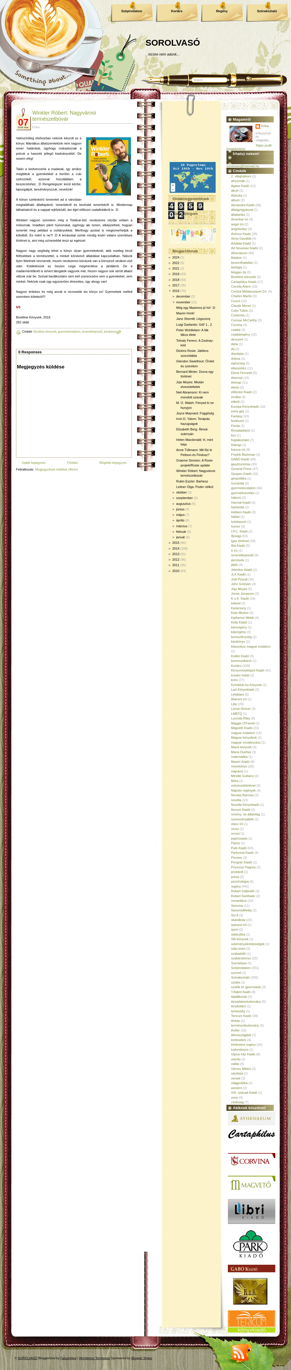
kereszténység (241, 637)
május (180, 514)
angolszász (239, 229)
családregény (240, 334)
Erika (265, 126)
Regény (222, 11)
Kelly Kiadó (239, 622)
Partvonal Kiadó (242, 852)
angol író (237, 224)
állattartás (238, 214)
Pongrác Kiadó (241, 862)
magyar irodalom (243, 733)
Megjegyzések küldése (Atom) (56, 469)
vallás (235, 1064)
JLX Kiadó (238, 574)
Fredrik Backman (243, 454)
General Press (241, 469)
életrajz (236, 382)
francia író (238, 449)
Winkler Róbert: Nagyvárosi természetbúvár (64, 116)
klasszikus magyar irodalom (250, 646)
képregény (238, 632)
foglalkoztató (240, 440)
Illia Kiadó (238, 545)
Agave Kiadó (240, 186)
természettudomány (245, 1025)
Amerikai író (239, 219)
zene (234, 1097)
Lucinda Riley (240, 718)
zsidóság (237, 1102)
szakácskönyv (241, 958)
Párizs (235, 843)
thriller (235, 1030)
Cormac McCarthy (244, 320)
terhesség (238, 1011)
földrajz (236, 445)
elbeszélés (238, 368)
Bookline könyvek (44, 331)
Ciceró (235, 301)
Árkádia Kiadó (241, 243)
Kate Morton (240, 612)
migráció (237, 771)
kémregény (239, 627)
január (180, 537)
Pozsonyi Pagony (243, 867)
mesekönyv (239, 766)
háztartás (237, 507)
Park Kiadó (239, 848)
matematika (239, 756)
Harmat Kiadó (241, 502)
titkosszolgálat (241, 1035)
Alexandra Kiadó (243, 205)
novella (236, 800)
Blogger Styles (142, 1358)
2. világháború (241, 176)
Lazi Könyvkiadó (242, 689)
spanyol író (239, 925)
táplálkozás (239, 996)
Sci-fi (234, 915)
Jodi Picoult (239, 579)
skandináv (238, 920)
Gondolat (237, 483)
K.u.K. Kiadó (240, 598)
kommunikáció (241, 660)
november (183, 302)
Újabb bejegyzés (33, 462)
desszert (237, 339)
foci (233, 435)
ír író (234, 550)
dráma (235, 358)
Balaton (236, 257)
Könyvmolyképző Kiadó (247, 670)
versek (235, 1078)
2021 (175, 268)
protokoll (237, 872)
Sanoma (237, 905)
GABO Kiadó (240, 459)
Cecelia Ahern (241, 286)
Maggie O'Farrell (243, 723)
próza (235, 877)
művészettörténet (243, 785)
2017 (175, 285)
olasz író (237, 824)
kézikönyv (110, 331)
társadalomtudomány (246, 1001)
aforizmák (238, 181)
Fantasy (236, 416)
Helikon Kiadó (241, 512)
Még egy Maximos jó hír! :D (195, 307)
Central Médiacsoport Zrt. (249, 291)
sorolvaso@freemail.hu (242, 166)
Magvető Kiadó (241, 728)
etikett (235, 401)
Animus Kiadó (241, 234)
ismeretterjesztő (92, 331)
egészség (238, 363)
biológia (236, 267)
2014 (175, 548)
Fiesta (235, 425)
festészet (237, 421)
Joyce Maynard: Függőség (195, 413)
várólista (237, 1073)
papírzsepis (239, 838)
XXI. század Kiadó (244, 1092)
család (235, 330)
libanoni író (239, 699)
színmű (236, 973)
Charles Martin (241, 296)
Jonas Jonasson (242, 593)
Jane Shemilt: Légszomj (193, 318)
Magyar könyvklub (244, 737)
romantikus (239, 900)
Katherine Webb (242, 617)
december (183, 296)
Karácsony (238, 608)
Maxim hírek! (185, 313)
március (181, 526)
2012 (175, 559)
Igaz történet (240, 541)
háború (236, 497)
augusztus (183, 503)
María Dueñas (241, 752)
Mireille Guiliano (242, 776)
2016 (175, 291)
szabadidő (238, 953)
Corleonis (237, 315)
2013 (175, 554)
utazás (235, 1059)
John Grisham (241, 584)
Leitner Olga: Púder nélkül (194, 487)
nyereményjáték (242, 819)
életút (235, 387)
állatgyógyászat (242, 209)
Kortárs (176, 11)
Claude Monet (241, 305)
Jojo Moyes (239, 589)
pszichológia (240, 881)
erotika (236, 397)
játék (234, 564)
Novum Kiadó (240, 809)
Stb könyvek (240, 939)
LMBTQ (236, 713)
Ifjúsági (236, 536)
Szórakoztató (267, 11)
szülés (235, 982)
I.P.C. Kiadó (239, 531)
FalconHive (69, 1358)
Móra (234, 781)
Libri (234, 704)
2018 (175, 280)
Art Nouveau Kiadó (244, 248)
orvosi (235, 833)
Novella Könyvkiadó (245, 804)
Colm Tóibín (239, 310)
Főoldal (72, 462)
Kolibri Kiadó (240, 656)
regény (236, 886)
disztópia (237, 353)
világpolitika (239, 1083)
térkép (235, 1020)
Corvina (236, 325)
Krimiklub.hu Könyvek (246, 685)
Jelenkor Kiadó (241, 569)
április (180, 520)
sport (234, 929)
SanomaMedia (241, 910)
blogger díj (238, 272)
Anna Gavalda (241, 238)
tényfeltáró (238, 1006)
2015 (175, 542)
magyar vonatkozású (246, 742)
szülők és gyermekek (246, 987)
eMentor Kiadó (241, 392)
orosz (235, 829)
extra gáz (237, 411)
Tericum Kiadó (241, 1016)
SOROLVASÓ (173, 42)
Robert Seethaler (243, 896)
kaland (235, 603)
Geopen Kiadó (241, 473)
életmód (236, 378)
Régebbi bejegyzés (113, 462)
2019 (175, 274)
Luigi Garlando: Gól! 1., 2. (194, 324)
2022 (175, 263)
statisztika (238, 934)
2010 (175, 571)
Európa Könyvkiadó (245, 406)
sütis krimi (238, 948)
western (236, 1088)
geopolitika (238, 478)
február (181, 531)
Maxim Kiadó (240, 761)
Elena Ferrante (241, 373)
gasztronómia (240, 464)
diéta (234, 344)
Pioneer (236, 857)
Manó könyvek (241, 747)
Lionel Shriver (241, 708)
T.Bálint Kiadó (241, 992)
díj (233, 349)
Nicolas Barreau (242, 795)
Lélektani (237, 694)
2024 (175, 257)
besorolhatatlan (242, 262)
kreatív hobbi (240, 675)
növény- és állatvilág (245, 814)
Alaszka (236, 195)
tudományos (240, 1049)
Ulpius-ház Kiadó (243, 1054)
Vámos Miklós (241, 1068)
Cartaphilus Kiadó (243, 282)
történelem (238, 1040)
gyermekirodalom (69, 331)
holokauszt (238, 521)
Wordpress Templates (94, 1358)
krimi (234, 680)
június (180, 509)
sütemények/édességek (248, 944)
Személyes (239, 963)
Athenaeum (239, 253)
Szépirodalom (131, 11)
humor (235, 526)
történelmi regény (243, 1044)
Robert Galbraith (243, 891)
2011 (175, 565)
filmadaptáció (240, 430)
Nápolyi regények (243, 790)
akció (235, 190)
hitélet (235, 517)
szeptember (184, 498)
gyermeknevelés (242, 493)
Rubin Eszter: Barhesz (192, 481)
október (181, 492)
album (235, 200)
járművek (237, 560)
